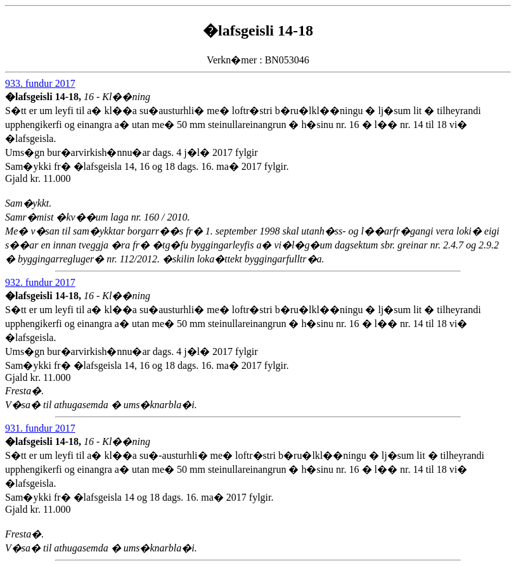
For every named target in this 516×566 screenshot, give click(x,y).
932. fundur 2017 (40, 282)
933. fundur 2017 (40, 83)
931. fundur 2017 (40, 428)
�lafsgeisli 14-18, (44, 96)
